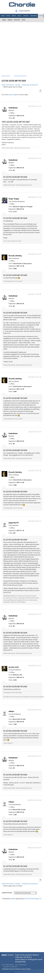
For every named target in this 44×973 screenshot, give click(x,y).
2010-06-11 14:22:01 (34, 377)
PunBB (12, 898)
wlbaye (11, 711)
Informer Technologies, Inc (32, 898)
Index (4, 20)
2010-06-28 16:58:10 (34, 800)
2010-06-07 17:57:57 (34, 106)
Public (19, 15)
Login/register (24, 11)
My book (25, 15)
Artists (14, 15)
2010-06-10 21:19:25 (34, 254)
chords (28, 969)
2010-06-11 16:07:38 (34, 471)
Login (23, 20)
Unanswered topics (20, 76)
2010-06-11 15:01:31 (35, 432)
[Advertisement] (22, 45)
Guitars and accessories (30, 85)
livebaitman (13, 108)
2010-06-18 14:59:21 (34, 521)
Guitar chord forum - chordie (11, 85)
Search (10, 20)
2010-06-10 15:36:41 (34, 158)
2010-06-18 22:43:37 (34, 710)
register (15, 94)
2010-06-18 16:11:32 (34, 614)
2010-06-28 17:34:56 (34, 848)
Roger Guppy (14, 199)
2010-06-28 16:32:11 (34, 756)
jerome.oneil (14, 667)
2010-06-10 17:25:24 (34, 197)
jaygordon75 (14, 523)
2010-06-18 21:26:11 (34, 665)
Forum (41, 15)
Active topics (6, 76)
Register (17, 20)
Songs (8, 15)
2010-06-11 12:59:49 (34, 294)
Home (3, 15)
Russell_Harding (15, 256)
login (9, 94)
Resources (34, 15)
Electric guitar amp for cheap (14, 80)
